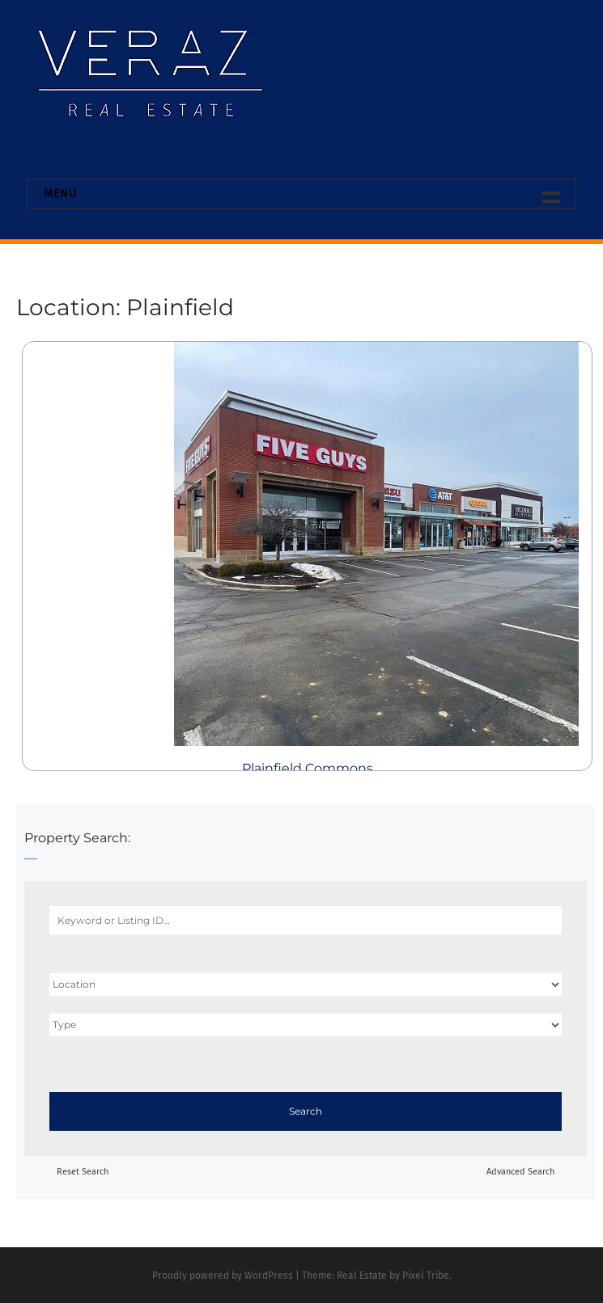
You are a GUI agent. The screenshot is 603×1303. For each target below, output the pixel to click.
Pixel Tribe (425, 1275)
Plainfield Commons (307, 768)
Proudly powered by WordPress (222, 1275)
